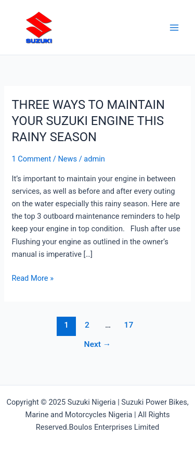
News (67, 159)
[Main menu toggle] (174, 27)
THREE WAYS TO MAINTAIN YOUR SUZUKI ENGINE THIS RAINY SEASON (87, 120)
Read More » (32, 277)
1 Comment (31, 159)
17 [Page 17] (129, 325)
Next (97, 344)
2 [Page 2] (87, 325)
